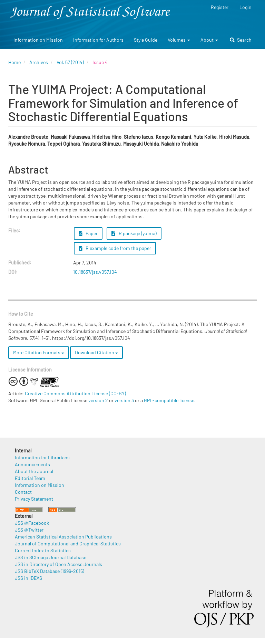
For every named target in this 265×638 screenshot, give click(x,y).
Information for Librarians (42, 457)
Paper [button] (88, 233)
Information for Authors (98, 40)
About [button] (209, 40)
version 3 (124, 400)
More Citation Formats (38, 352)
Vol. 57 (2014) (70, 62)
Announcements (32, 464)
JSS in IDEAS (28, 578)
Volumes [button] (179, 40)
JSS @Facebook (32, 523)
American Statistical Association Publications (63, 537)
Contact (23, 492)
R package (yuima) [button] (134, 233)
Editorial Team (30, 478)
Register (219, 7)
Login (245, 7)
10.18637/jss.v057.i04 (95, 272)
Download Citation (96, 352)
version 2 (98, 400)
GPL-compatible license (169, 400)
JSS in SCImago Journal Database (50, 557)
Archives (38, 62)
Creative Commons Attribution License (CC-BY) (75, 393)
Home (14, 62)
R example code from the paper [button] (115, 248)
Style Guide (145, 40)
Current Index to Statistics (43, 550)
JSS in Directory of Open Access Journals (58, 564)
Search (241, 40)
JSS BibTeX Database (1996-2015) (49, 571)
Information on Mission (38, 40)
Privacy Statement (34, 499)
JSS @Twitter (29, 530)
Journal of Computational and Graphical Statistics (68, 543)
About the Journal (34, 471)
